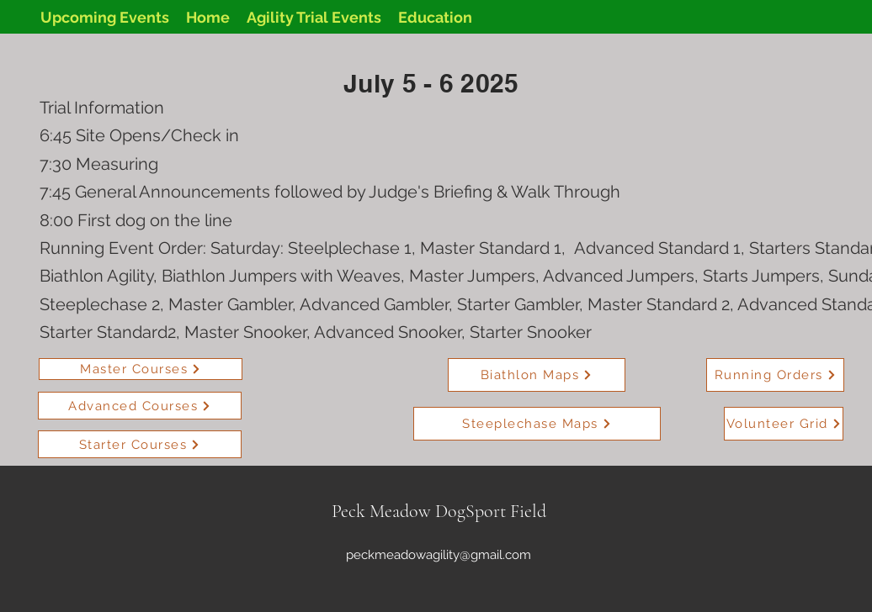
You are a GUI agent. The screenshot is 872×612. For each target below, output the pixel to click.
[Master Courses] (140, 369)
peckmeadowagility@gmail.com (438, 554)
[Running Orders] (775, 375)
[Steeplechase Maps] (537, 424)
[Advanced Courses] (140, 405)
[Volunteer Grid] (783, 424)
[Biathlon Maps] (536, 375)
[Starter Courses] (140, 444)
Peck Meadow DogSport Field (439, 511)
